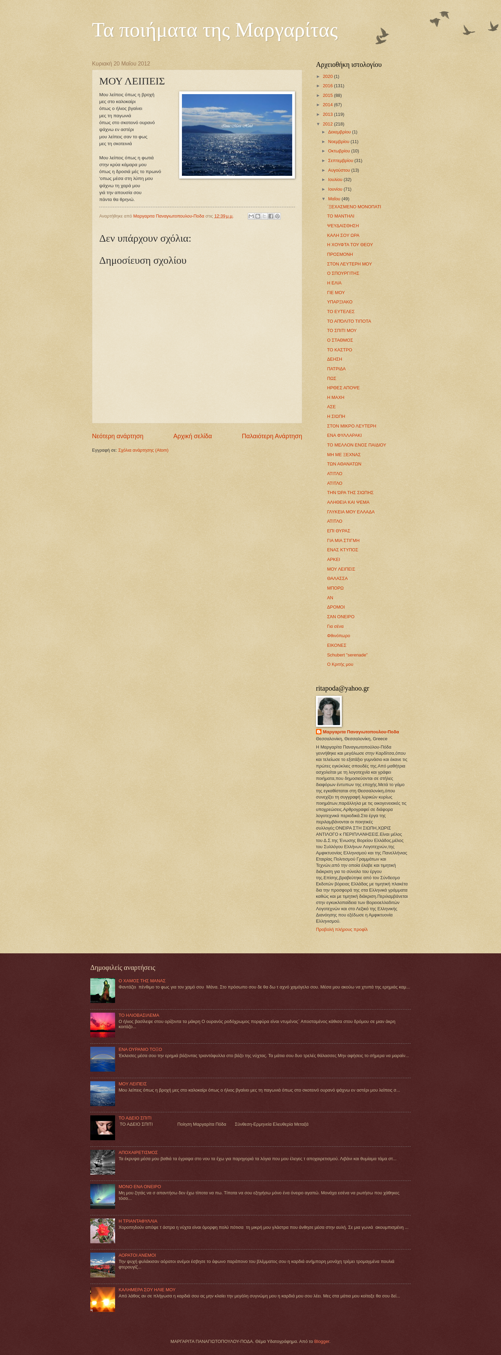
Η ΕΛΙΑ (334, 282)
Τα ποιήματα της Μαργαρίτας (215, 29)
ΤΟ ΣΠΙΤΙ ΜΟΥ (342, 330)
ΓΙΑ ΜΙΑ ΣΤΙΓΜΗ (343, 540)
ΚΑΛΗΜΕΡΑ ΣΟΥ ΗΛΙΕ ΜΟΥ (147, 1289)
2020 (328, 76)
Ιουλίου (336, 179)
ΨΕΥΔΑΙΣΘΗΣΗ (343, 225)
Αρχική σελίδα (192, 436)
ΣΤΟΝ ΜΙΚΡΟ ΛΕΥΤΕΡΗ (351, 426)
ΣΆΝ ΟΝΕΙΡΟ (341, 616)
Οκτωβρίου (339, 150)
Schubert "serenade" (347, 655)
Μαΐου (334, 198)
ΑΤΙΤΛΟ (334, 473)
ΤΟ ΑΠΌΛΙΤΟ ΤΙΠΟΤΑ (349, 321)
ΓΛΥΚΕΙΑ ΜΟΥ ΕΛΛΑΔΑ (351, 511)
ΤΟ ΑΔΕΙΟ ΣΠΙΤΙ (135, 1118)
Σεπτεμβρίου (341, 160)
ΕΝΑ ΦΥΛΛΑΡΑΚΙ (344, 435)
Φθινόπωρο (338, 635)
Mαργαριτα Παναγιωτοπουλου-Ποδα (361, 731)
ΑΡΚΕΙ (333, 559)
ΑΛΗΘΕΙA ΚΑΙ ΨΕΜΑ (348, 502)
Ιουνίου (336, 189)
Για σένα (335, 626)
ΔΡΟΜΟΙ (336, 607)
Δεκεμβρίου (340, 131)
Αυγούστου (339, 170)
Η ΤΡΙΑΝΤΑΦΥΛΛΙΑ (138, 1221)
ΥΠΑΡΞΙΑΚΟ (339, 301)
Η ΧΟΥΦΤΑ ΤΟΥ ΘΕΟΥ (350, 244)
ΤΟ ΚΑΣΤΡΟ (339, 349)
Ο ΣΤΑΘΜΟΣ (340, 340)
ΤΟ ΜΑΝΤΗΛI (340, 216)
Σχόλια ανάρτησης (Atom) (143, 450)
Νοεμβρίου (339, 141)
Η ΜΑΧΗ (335, 397)
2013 (328, 114)
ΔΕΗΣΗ (334, 359)
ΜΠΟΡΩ (335, 588)
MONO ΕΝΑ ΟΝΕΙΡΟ (140, 1186)
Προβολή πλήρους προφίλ (342, 929)
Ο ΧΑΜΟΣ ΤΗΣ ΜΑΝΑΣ (142, 980)
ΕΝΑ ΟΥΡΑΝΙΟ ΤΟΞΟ (140, 1049)
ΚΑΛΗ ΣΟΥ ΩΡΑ (343, 235)
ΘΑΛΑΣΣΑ (337, 578)
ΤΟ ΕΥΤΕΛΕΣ (341, 311)
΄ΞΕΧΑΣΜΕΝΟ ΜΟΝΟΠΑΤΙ (354, 206)
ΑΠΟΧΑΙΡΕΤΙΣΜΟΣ (138, 1152)
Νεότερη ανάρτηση (117, 436)
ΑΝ (330, 597)
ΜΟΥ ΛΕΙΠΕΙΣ (341, 569)
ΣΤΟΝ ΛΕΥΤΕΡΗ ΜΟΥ (349, 264)
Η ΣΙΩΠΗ (336, 416)
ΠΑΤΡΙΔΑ (336, 368)
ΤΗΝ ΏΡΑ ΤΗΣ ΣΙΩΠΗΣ (350, 492)
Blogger (321, 1341)
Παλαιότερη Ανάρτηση (272, 436)
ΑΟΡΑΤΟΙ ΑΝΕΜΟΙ (137, 1255)
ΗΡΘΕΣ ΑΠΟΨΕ (343, 387)
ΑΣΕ (331, 406)
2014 (328, 104)
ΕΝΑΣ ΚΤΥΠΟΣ (342, 549)
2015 (328, 95)
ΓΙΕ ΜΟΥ (336, 292)
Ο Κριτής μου (340, 664)
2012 (328, 124)
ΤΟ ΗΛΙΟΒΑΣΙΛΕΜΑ (139, 1015)
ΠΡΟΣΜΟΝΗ (340, 254)
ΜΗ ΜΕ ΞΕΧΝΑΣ (344, 454)
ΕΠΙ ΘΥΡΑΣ (338, 530)
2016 (328, 85)
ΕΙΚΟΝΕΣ (336, 645)
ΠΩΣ (331, 378)
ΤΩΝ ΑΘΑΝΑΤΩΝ (344, 463)
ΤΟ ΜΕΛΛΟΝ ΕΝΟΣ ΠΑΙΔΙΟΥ (356, 445)
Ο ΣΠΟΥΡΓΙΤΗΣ (343, 273)
